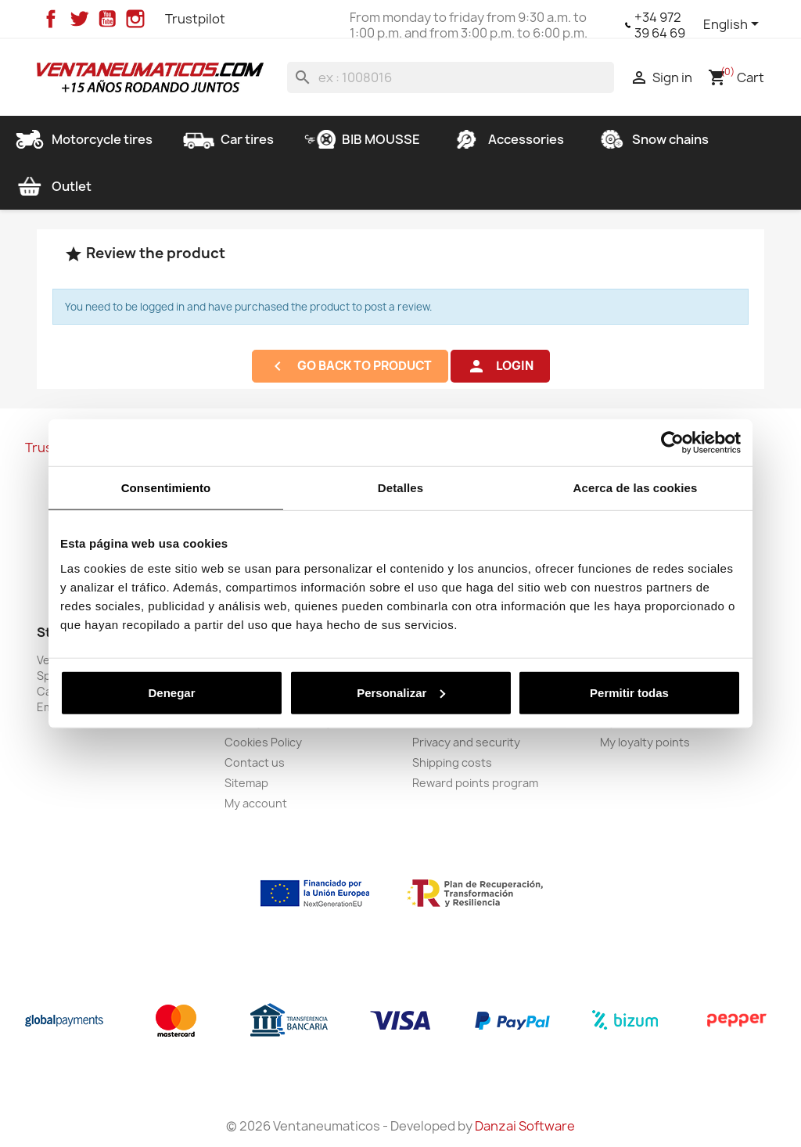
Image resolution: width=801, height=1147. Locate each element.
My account (255, 803)
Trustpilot (195, 18)
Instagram (135, 18)
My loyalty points (645, 742)
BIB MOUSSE (362, 139)
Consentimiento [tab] (166, 487)
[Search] (450, 77)
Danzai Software (525, 1125)
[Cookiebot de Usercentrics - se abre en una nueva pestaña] (672, 443)
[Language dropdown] (733, 25)
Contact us (254, 762)
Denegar (171, 692)
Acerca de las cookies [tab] (635, 487)
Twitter (79, 18)
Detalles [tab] (400, 487)
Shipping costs (452, 762)
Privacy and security (466, 742)
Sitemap (246, 782)
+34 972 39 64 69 (659, 25)
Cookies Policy (263, 742)
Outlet (53, 186)
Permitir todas (629, 692)
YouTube (107, 18)
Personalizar (401, 692)
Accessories (507, 139)
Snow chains (651, 139)
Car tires (228, 139)
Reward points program (475, 782)
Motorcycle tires (83, 139)
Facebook (50, 18)
